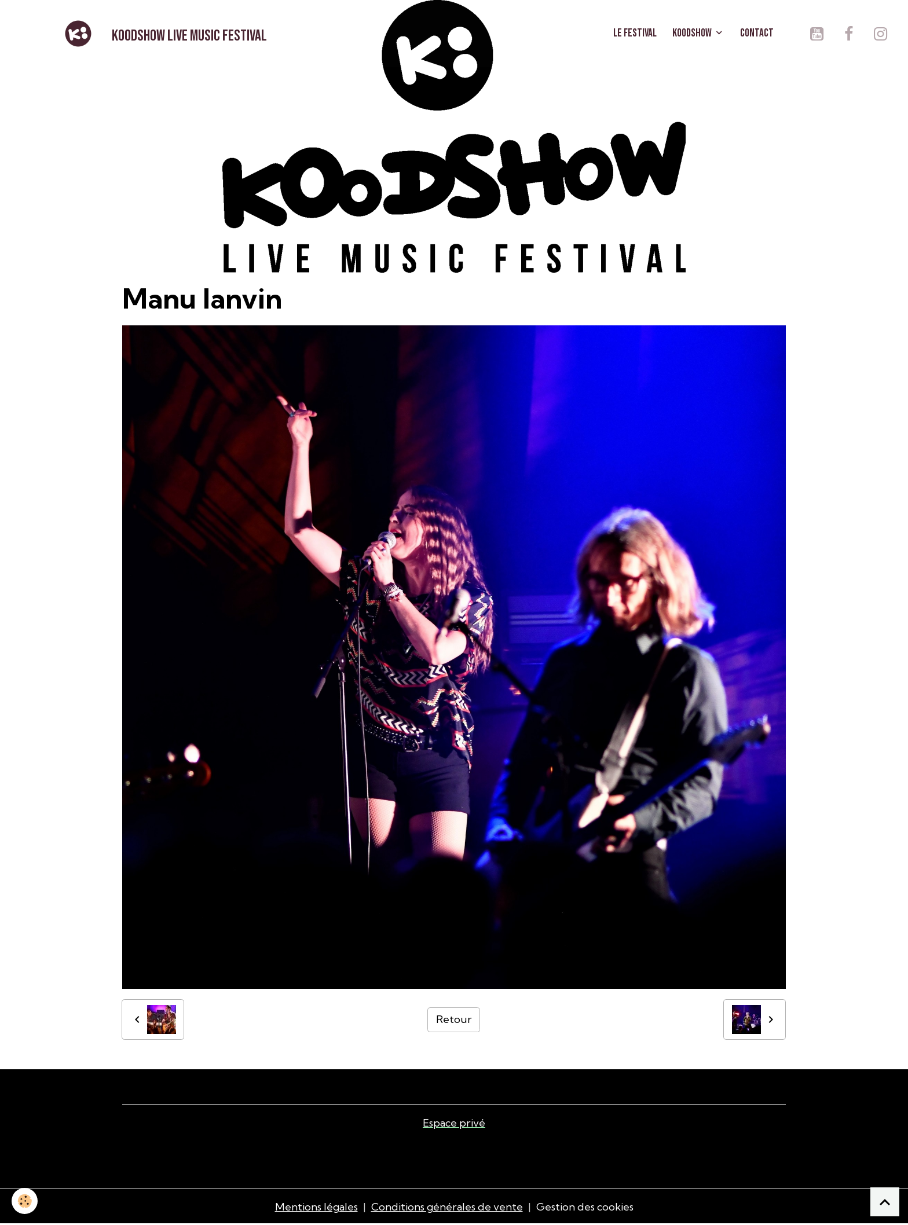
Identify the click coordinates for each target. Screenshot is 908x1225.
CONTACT (757, 33)
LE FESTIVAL (635, 33)
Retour (454, 1019)
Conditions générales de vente (447, 1206)
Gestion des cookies (585, 1206)
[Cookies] (25, 1201)
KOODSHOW (692, 33)
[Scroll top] (884, 1201)
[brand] (163, 33)
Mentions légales (316, 1206)
